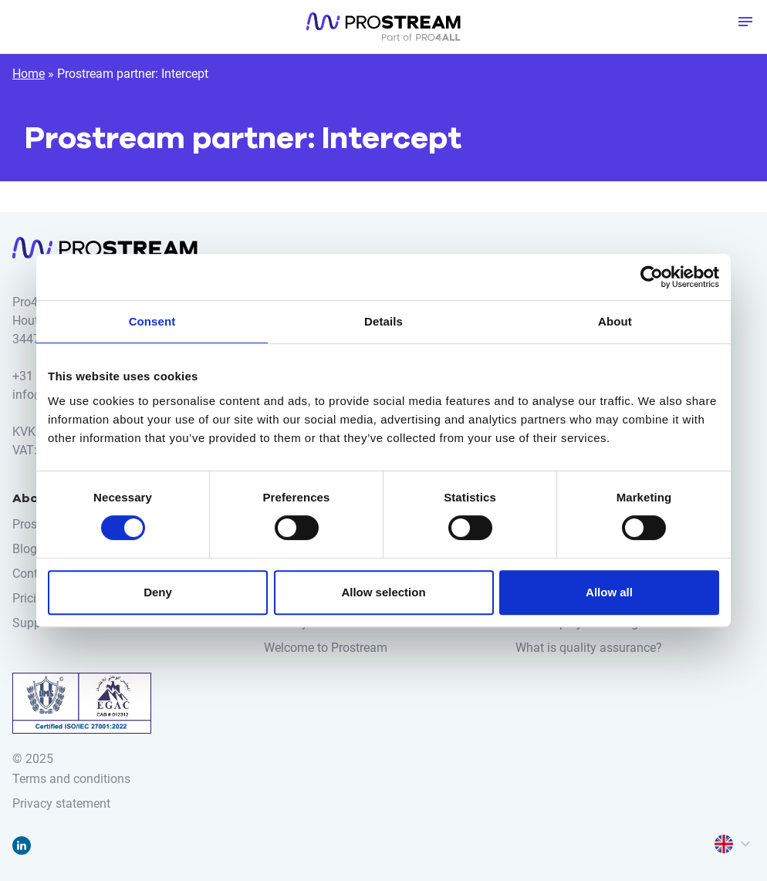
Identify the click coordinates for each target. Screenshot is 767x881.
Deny (158, 592)
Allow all (609, 592)
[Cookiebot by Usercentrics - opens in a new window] (651, 277)
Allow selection (383, 592)
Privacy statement (61, 803)
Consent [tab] (152, 321)
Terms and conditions (71, 778)
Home (28, 73)
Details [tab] (383, 321)
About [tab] (615, 321)
